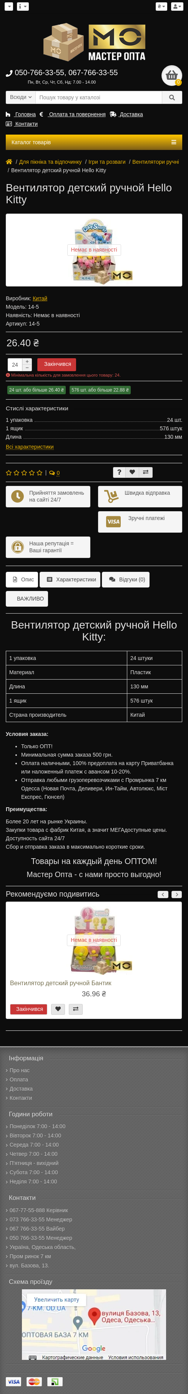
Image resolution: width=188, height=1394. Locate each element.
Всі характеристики (30, 447)
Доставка (126, 114)
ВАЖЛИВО (30, 599)
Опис (23, 579)
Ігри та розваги (106, 162)
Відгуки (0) (127, 579)
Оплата (17, 1079)
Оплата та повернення (73, 114)
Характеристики (71, 579)
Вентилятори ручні (155, 162)
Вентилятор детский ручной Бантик (60, 982)
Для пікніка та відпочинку (50, 162)
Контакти (22, 124)
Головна (21, 114)
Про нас (18, 1070)
